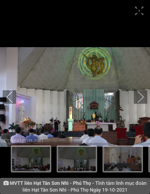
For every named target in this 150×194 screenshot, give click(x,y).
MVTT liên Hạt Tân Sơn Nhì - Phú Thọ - (52, 183)
